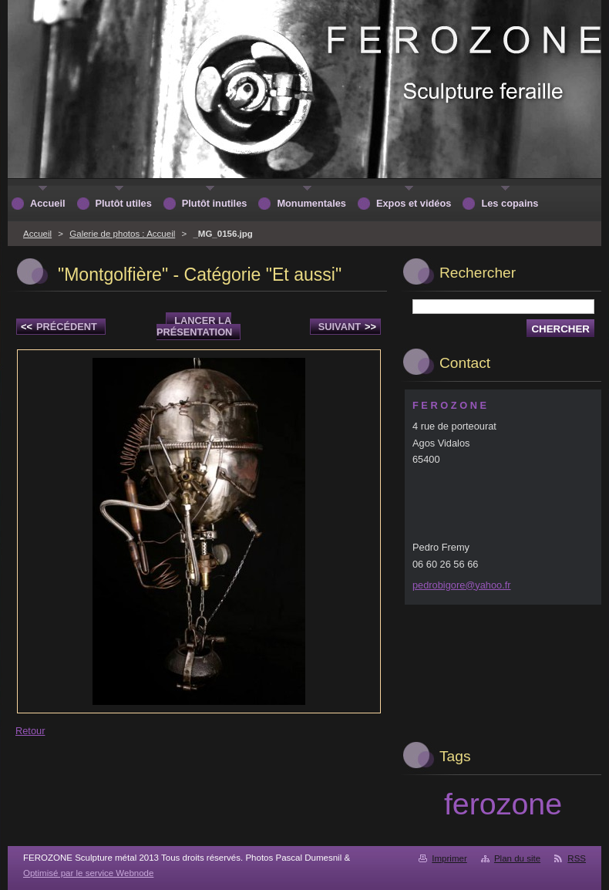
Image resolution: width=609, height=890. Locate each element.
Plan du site (517, 858)
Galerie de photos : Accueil (122, 233)
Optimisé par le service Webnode (88, 873)
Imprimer (449, 858)
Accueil (37, 233)
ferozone (503, 804)
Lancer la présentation (194, 326)
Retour (30, 731)
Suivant (347, 326)
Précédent (59, 326)
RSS (576, 858)
